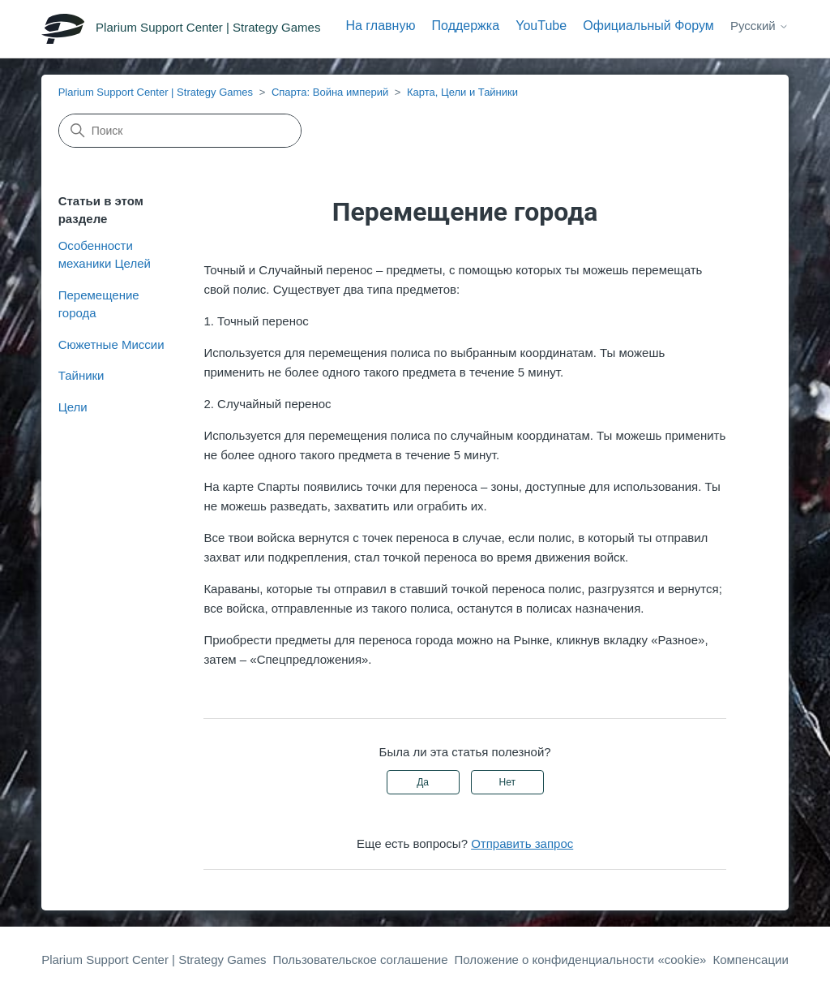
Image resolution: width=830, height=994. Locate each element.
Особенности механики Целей (104, 255)
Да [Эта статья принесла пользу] (423, 782)
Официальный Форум (648, 25)
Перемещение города (98, 304)
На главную (380, 25)
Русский (759, 25)
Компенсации (750, 959)
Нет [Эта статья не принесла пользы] (507, 782)
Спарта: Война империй (330, 92)
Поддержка (465, 25)
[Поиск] (180, 130)
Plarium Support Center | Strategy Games (155, 92)
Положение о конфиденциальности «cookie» (581, 959)
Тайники (81, 375)
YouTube (541, 25)
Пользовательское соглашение (360, 959)
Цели (73, 407)
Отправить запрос (522, 843)
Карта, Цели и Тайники (462, 92)
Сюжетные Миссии (111, 344)
